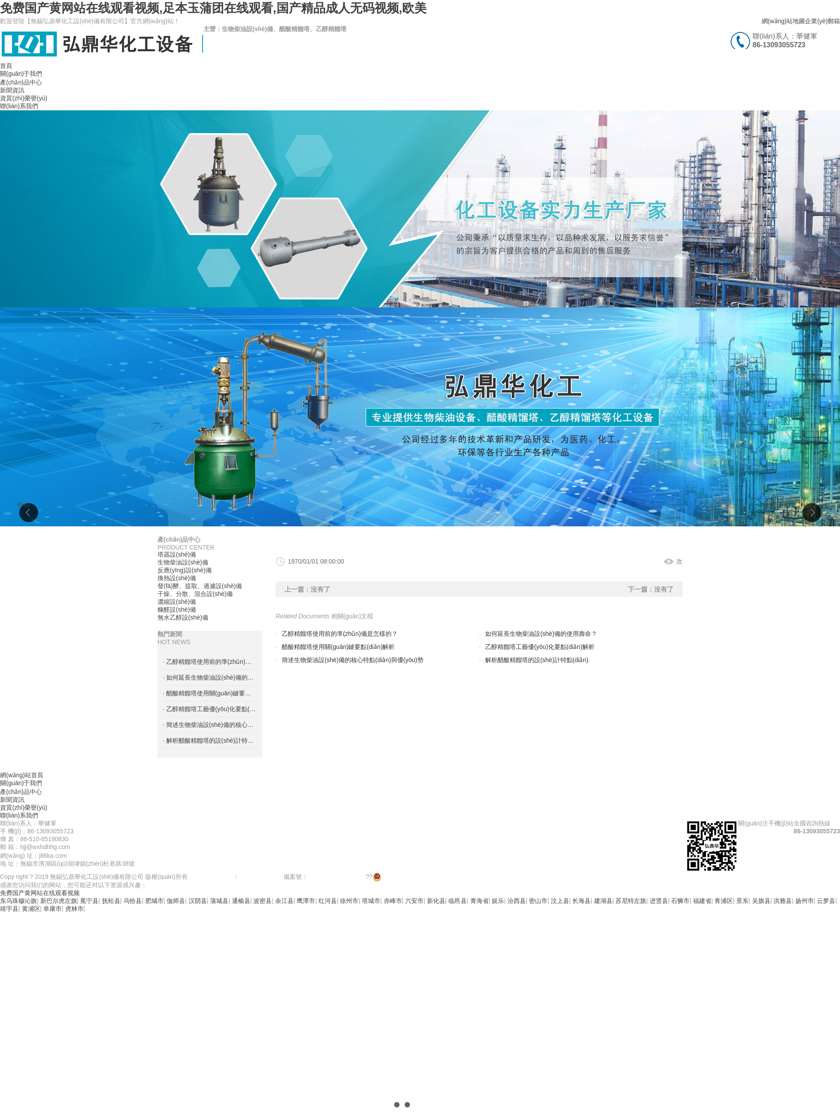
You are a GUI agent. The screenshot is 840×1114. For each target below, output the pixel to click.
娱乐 (498, 900)
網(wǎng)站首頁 (21, 775)
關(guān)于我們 (21, 73)
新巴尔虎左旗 (58, 900)
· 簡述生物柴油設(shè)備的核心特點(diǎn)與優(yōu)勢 (210, 724)
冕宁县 (89, 900)
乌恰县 (132, 900)
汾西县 (517, 900)
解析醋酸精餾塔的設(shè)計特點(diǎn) (536, 659)
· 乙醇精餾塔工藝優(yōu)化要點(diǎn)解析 (210, 708)
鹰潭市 (306, 900)
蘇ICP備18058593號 (336, 876)
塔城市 (371, 900)
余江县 (284, 900)
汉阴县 (198, 900)
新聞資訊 (12, 90)
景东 (742, 900)
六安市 (414, 900)
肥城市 (154, 900)
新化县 (436, 900)
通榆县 (241, 900)
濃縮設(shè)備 (177, 601)
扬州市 (804, 900)
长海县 (581, 900)
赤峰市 (393, 900)
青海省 (479, 900)
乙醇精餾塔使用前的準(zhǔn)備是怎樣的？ (340, 633)
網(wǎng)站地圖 (783, 21)
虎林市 (74, 908)
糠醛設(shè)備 (177, 609)
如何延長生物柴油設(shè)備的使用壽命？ (541, 633)
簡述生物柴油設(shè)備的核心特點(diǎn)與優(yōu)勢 (353, 659)
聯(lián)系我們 (19, 105)
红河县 (327, 900)
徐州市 (349, 900)
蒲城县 (219, 900)
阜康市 (52, 908)
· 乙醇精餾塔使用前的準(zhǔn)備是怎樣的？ (210, 661)
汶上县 (560, 900)
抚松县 (111, 900)
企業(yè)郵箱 (822, 21)
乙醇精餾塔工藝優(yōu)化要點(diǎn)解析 (540, 646)
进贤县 (659, 900)
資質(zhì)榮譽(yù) (23, 98)
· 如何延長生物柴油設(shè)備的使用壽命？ (210, 677)
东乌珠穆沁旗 (18, 900)
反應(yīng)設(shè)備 (185, 570)
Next (807, 504)
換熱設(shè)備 (177, 578)
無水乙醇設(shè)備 (183, 617)
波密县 (262, 900)
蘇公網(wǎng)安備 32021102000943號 (429, 876)
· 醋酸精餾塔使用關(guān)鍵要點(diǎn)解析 (210, 693)
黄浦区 (31, 908)
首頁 (6, 65)
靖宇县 (9, 908)
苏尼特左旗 (631, 900)
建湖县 (603, 900)
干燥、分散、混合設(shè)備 (195, 593)
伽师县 (176, 900)
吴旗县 (761, 900)
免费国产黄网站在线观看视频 (40, 892)
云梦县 (826, 900)
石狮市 (680, 900)
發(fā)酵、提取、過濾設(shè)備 (200, 585)
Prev (24, 504)
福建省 (702, 900)
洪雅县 (783, 900)
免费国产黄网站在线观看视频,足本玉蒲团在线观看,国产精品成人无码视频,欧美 (213, 8)
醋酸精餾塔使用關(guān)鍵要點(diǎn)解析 (338, 646)
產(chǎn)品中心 (21, 82)
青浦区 (723, 900)
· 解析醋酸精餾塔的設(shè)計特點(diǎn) (210, 740)
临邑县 (457, 900)
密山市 (538, 900)
